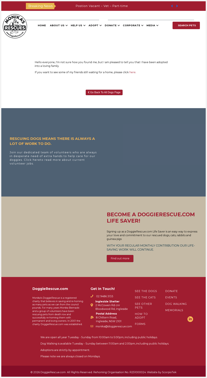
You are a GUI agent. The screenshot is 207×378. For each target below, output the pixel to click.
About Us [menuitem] (57, 25)
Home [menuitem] (42, 25)
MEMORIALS (174, 310)
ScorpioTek (169, 372)
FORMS (140, 324)
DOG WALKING (176, 303)
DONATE (171, 291)
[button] (67, 25)
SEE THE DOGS (146, 291)
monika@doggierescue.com (114, 326)
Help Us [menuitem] (76, 25)
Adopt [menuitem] (93, 25)
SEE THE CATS (145, 297)
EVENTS (171, 297)
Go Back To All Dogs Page (104, 92)
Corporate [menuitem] (131, 25)
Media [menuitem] (151, 25)
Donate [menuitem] (111, 25)
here (132, 72)
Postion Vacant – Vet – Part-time (102, 6)
